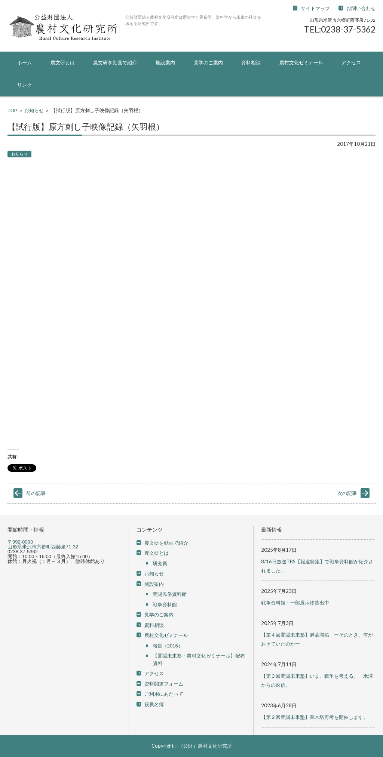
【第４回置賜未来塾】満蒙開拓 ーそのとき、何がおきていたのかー (317, 639)
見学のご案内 (208, 62)
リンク (24, 85)
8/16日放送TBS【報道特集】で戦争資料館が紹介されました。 (317, 565)
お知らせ (34, 110)
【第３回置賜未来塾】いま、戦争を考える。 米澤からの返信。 (317, 680)
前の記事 (36, 493)
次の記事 (347, 493)
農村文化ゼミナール (301, 62)
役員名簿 (154, 704)
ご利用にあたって (163, 694)
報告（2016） (168, 646)
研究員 (160, 563)
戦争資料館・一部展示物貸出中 (295, 603)
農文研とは (62, 62)
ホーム (24, 62)
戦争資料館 (165, 604)
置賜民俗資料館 (170, 594)
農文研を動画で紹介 (115, 62)
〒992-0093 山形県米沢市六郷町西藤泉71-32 (42, 544)
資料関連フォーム (163, 684)
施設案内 (165, 62)
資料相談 (251, 62)
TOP (12, 110)
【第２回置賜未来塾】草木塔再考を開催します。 (314, 717)
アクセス (351, 62)
